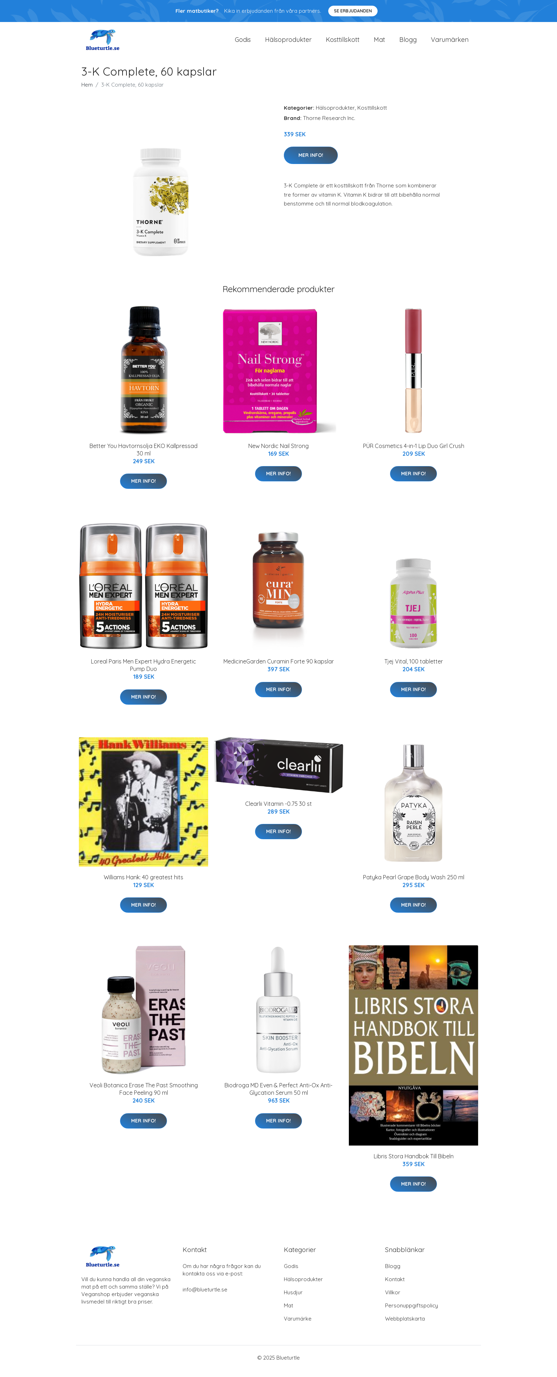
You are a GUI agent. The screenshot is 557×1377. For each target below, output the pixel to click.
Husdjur (293, 1299)
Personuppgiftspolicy (411, 1312)
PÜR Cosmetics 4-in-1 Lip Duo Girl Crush (413, 453)
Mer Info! (310, 162)
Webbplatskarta (405, 1325)
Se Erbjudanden (353, 10)
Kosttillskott (342, 43)
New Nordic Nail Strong (278, 453)
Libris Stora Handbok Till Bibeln (414, 1163)
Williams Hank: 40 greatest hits (143, 884)
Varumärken (450, 43)
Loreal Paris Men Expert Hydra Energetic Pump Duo (143, 672)
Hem (87, 91)
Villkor (392, 1299)
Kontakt (395, 1286)
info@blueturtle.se (205, 1296)
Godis (243, 43)
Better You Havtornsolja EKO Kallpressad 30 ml (144, 456)
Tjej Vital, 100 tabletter (413, 668)
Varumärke (298, 1325)
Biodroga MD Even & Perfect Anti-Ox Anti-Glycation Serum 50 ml (278, 1096)
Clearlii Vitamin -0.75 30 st (278, 810)
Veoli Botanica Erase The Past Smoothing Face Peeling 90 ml (144, 1096)
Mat (379, 43)
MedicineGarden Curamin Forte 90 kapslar (278, 668)
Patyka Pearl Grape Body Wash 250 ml (413, 884)
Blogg (408, 43)
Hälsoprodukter (288, 43)
